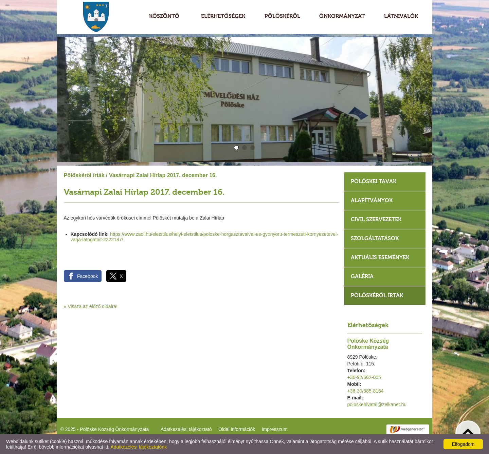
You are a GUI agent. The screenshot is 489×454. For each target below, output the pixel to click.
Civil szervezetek (376, 219)
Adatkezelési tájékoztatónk (138, 447)
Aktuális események (380, 257)
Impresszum (275, 429)
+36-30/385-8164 (365, 391)
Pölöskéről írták (84, 175)
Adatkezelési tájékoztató (186, 429)
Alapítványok (372, 200)
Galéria (362, 276)
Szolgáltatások (375, 238)
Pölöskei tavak (373, 181)
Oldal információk (236, 429)
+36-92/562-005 (364, 377)
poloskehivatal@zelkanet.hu (377, 404)
